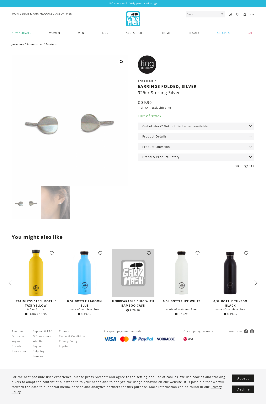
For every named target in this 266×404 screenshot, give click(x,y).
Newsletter (19, 351)
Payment (38, 346)
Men (81, 33)
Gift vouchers (42, 336)
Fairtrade (18, 336)
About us (17, 331)
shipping (165, 107)
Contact (64, 331)
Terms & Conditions (72, 336)
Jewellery (18, 44)
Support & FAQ (43, 331)
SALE (251, 33)
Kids (105, 33)
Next (255, 283)
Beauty (193, 33)
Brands (16, 346)
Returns (38, 356)
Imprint (64, 346)
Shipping (38, 351)
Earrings (51, 44)
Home (166, 33)
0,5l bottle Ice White (182, 301)
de (252, 14)
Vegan (16, 341)
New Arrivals (21, 33)
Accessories (135, 33)
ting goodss (147, 80)
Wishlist (38, 341)
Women (54, 33)
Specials (223, 33)
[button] (121, 62)
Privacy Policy (68, 341)
